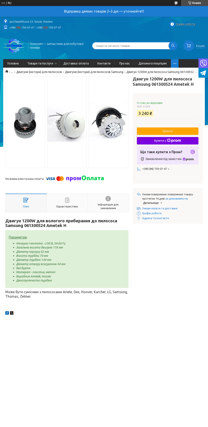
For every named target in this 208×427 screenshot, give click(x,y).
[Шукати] (173, 45)
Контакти (104, 63)
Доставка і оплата (76, 63)
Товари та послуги (40, 63)
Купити (168, 131)
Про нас (124, 63)
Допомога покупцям (153, 63)
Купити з (167, 141)
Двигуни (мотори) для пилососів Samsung (94, 72)
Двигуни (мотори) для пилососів (39, 72)
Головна (13, 63)
